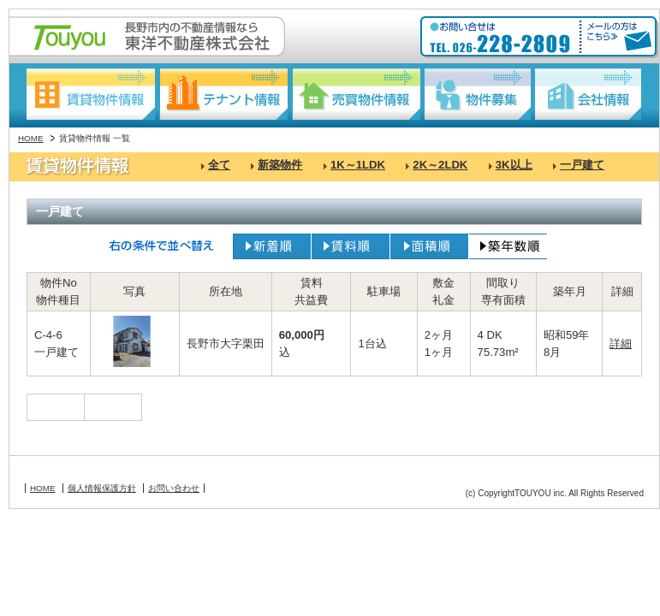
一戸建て (582, 164)
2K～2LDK (440, 164)
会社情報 (588, 94)
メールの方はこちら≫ (616, 38)
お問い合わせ (173, 488)
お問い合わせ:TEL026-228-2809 (502, 38)
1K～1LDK (357, 164)
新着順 (272, 246)
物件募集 (478, 94)
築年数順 (508, 246)
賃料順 (350, 246)
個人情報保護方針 (102, 488)
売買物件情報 (356, 94)
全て (219, 164)
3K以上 (514, 164)
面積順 (429, 246)
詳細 (620, 343)
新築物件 (280, 164)
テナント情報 (223, 94)
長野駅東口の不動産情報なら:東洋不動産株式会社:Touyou (147, 36)
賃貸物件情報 (91, 94)
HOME (31, 138)
